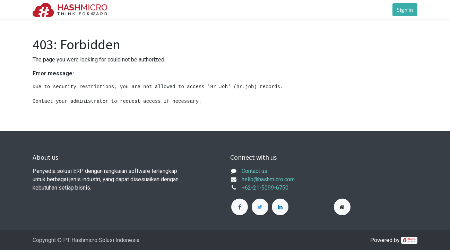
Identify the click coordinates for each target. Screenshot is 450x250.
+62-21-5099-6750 (265, 187)
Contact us (254, 171)
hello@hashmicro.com (268, 179)
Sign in (405, 9)
